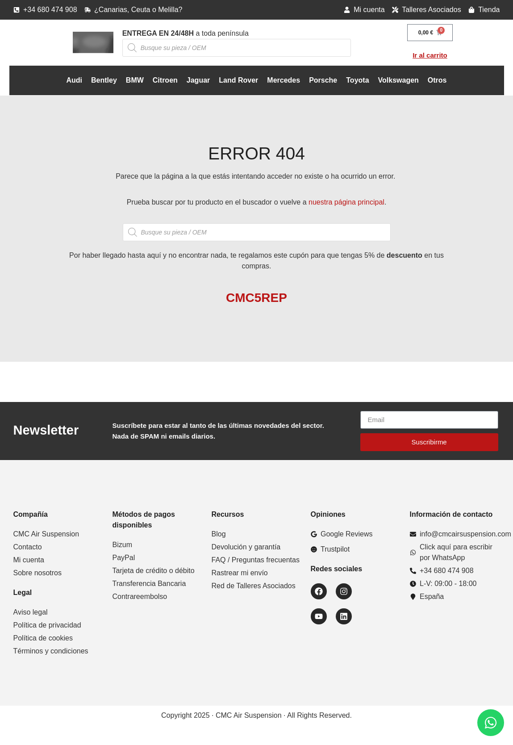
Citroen (165, 80)
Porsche (323, 80)
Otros (437, 80)
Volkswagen (398, 80)
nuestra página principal (346, 202)
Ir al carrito (430, 55)
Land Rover (238, 80)
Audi (74, 80)
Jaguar (198, 80)
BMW (135, 80)
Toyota (357, 80)
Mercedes (283, 80)
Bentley (104, 80)
